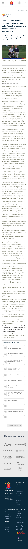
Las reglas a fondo (9, 531)
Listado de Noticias (6, 8)
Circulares (18, 500)
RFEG (6, 511)
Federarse (7, 525)
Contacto (18, 504)
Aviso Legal (19, 520)
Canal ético (19, 495)
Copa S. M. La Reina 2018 (14, 425)
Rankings (7, 514)
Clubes (17, 498)
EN (25, 3)
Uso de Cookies (20, 522)
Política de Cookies (20, 518)
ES (23, 3)
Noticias (18, 502)
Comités (18, 484)
